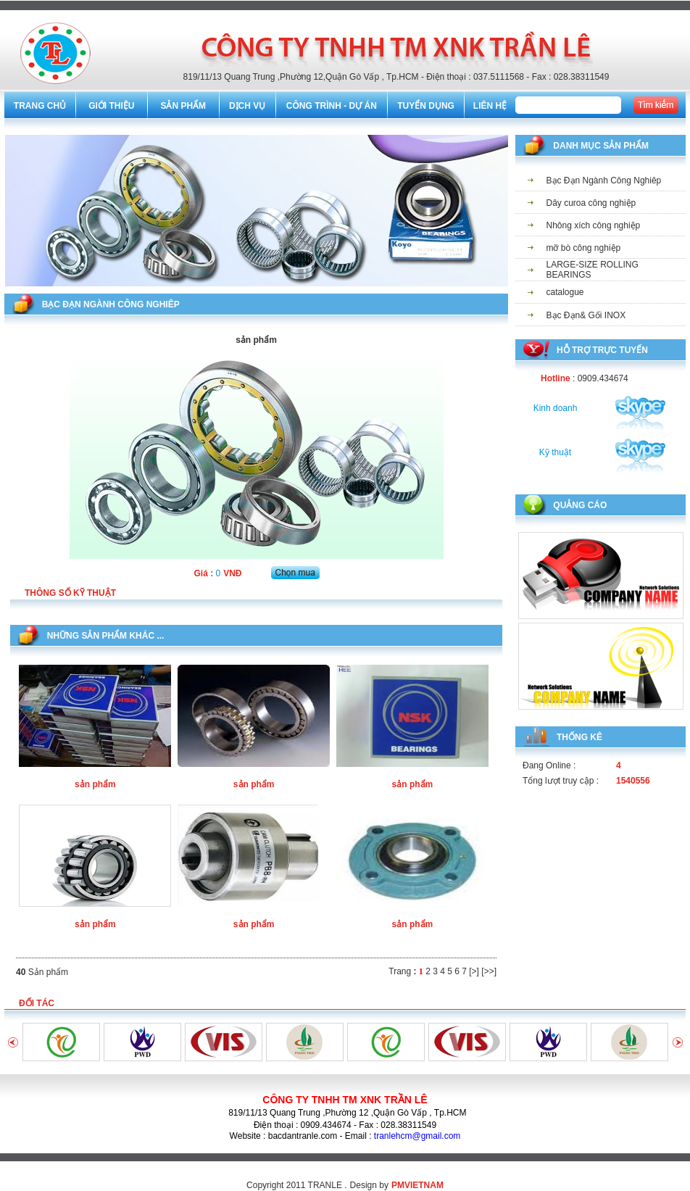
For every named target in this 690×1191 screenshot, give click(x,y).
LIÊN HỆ (490, 106)
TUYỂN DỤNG (425, 106)
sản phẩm (95, 784)
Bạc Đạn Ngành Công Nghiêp (604, 180)
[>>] (488, 971)
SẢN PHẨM (183, 106)
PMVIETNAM (417, 1185)
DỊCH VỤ (247, 106)
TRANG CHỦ (40, 106)
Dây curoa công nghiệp (591, 203)
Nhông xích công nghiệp (593, 225)
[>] (474, 971)
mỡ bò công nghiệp (583, 248)
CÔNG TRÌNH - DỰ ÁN (331, 106)
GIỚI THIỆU (111, 106)
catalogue (565, 292)
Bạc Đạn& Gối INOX (586, 315)
